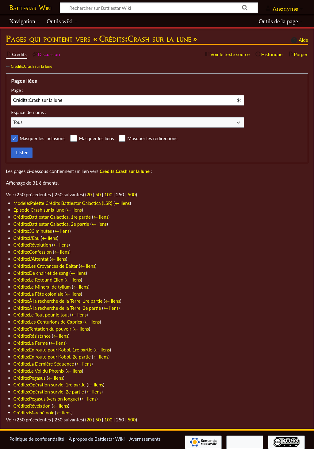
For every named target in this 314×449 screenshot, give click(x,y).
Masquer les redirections (152, 138)
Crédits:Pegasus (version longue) (46, 398)
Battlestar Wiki (30, 7)
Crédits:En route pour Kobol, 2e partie (52, 356)
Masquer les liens (96, 138)
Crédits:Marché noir (33, 412)
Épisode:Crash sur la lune (38, 210)
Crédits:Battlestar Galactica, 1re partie (52, 217)
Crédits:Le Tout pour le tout (41, 314)
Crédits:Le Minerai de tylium (42, 287)
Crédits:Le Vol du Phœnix (38, 371)
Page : (17, 90)
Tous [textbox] (18, 122)
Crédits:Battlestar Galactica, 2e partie (51, 224)
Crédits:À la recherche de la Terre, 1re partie (58, 301)
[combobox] (127, 100)
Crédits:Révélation (32, 406)
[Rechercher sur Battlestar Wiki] (159, 8)
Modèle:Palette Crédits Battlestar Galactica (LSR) (63, 203)
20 (89, 194)
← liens (122, 203)
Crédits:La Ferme (30, 343)
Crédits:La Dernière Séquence (43, 363)
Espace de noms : (28, 112)
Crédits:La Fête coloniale (38, 294)
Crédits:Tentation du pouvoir (42, 329)
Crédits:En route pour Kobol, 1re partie (53, 349)
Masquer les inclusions (42, 138)
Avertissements (144, 439)
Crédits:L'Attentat (31, 259)
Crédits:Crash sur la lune (31, 66)
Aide (298, 40)
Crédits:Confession (32, 252)
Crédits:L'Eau (26, 238)
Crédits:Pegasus (29, 378)
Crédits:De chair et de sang (40, 273)
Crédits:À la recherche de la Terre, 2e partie (57, 308)
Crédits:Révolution (32, 245)
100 (108, 194)
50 (98, 194)
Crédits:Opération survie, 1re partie (49, 384)
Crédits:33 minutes (32, 231)
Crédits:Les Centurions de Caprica (47, 321)
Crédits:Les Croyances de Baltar (45, 266)
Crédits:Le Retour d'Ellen (38, 279)
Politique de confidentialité (36, 439)
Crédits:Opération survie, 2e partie (48, 391)
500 (132, 194)
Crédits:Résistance (32, 336)
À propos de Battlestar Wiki (96, 439)
